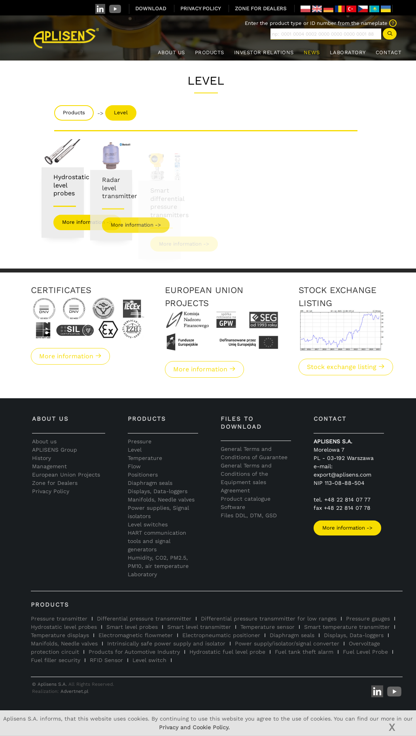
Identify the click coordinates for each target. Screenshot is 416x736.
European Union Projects (66, 474)
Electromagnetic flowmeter (135, 635)
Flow (134, 466)
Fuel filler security (55, 660)
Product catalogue (245, 499)
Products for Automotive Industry (134, 652)
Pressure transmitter (59, 618)
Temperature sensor (267, 627)
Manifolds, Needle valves (161, 499)
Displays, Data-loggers (157, 491)
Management (49, 466)
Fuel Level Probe (365, 652)
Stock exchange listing (346, 367)
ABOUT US (171, 52)
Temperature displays (60, 635)
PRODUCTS (209, 52)
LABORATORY (348, 52)
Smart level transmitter (199, 627)
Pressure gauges (368, 618)
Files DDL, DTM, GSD (249, 515)
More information (70, 356)
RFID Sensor (106, 660)
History (41, 458)
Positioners (143, 474)
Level (121, 112)
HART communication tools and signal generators (157, 541)
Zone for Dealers (55, 483)
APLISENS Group (54, 450)
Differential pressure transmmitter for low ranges (269, 618)
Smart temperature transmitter (347, 627)
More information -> (347, 528)
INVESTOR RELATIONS (264, 52)
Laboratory (142, 574)
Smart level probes (132, 627)
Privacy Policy (50, 491)
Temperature (145, 458)
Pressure (139, 441)
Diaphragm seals (150, 483)
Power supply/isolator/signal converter (287, 643)
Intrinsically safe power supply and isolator (166, 643)
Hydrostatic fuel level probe (227, 652)
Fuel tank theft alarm (304, 652)
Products (74, 112)
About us (44, 441)
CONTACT (389, 52)
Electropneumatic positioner (221, 635)
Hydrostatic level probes (64, 627)
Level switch (149, 660)
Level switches (148, 524)
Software (233, 507)
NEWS (312, 52)
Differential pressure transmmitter (144, 618)
